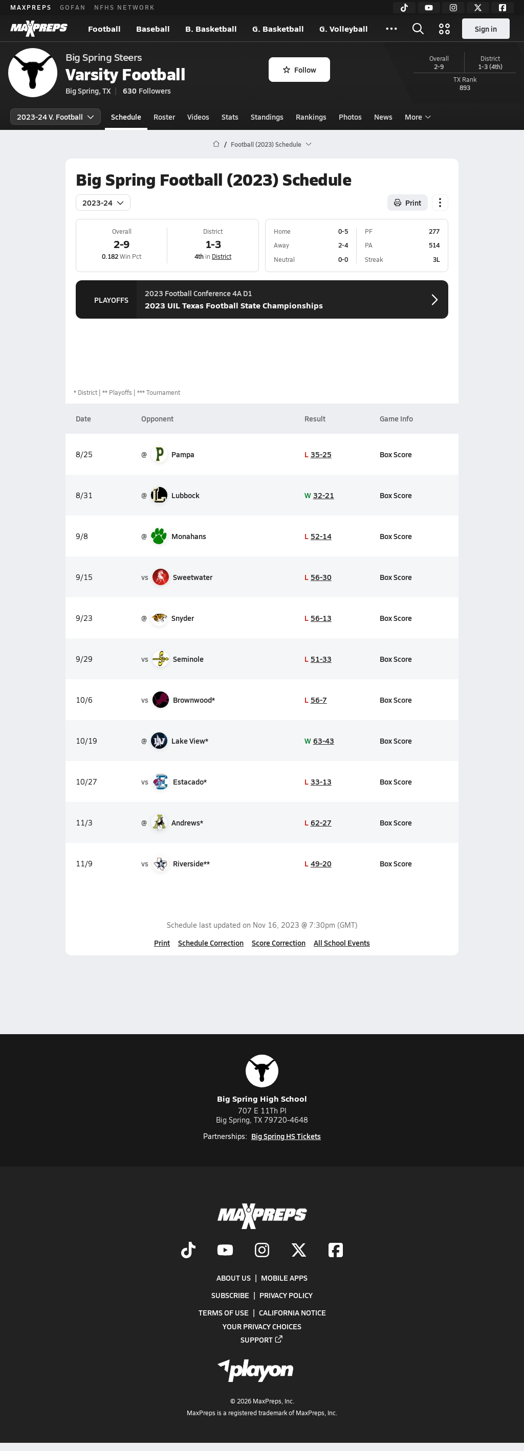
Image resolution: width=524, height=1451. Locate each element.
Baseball (153, 28)
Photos (350, 116)
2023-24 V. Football (55, 116)
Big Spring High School (262, 1079)
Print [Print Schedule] (407, 202)
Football (104, 28)
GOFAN (73, 7)
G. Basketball (278, 28)
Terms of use (224, 1313)
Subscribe (230, 1295)
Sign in (486, 29)
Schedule (126, 116)
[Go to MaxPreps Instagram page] (262, 1251)
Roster (164, 116)
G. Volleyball (343, 28)
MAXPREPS (31, 7)
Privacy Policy (286, 1295)
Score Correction (278, 943)
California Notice (292, 1313)
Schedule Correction (211, 942)
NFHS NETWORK (124, 7)
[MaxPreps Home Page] (216, 144)
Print (162, 942)
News (383, 116)
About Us (233, 1278)
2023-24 (103, 202)
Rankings (311, 116)
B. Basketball (211, 28)
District (221, 256)
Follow (299, 69)
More (416, 116)
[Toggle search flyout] (418, 28)
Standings (267, 116)
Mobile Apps (284, 1278)
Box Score (396, 454)
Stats (230, 116)
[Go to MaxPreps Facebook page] (336, 1251)
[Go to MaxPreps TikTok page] (188, 1251)
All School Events (342, 942)
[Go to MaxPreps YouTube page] (225, 1251)
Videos (198, 116)
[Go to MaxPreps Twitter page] (299, 1251)
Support (262, 1339)
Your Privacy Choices (262, 1326)
